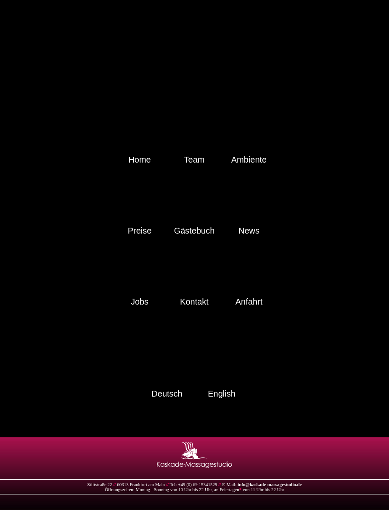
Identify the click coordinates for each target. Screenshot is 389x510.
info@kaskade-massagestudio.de (270, 484)
